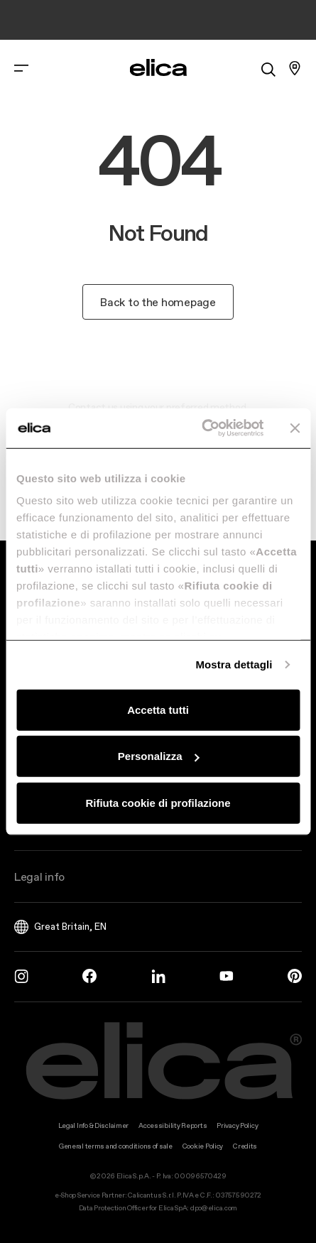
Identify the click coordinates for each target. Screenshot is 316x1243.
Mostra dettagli (233, 664)
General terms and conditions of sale (116, 1146)
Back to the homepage (157, 302)
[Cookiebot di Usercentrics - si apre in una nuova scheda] (202, 428)
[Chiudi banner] (295, 428)
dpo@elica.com (213, 1207)
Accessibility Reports (172, 1125)
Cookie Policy (202, 1146)
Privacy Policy (237, 1125)
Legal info (39, 876)
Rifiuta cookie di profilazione (157, 802)
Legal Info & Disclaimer (93, 1125)
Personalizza (159, 756)
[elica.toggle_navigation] (21, 68)
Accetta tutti (158, 709)
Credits (245, 1146)
